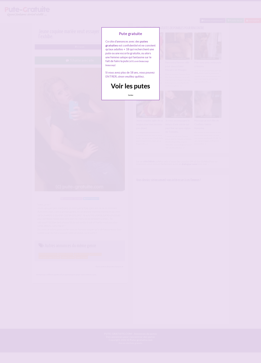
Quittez (130, 95)
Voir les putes (130, 86)
